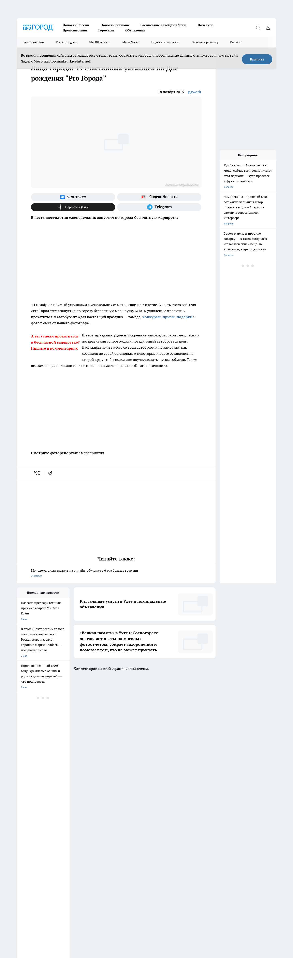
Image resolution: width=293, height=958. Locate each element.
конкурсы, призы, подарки (166, 317)
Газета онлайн (33, 42)
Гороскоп (106, 30)
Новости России (76, 25)
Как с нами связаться (29, 848)
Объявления (135, 30)
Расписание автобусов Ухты (163, 25)
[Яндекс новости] (159, 197)
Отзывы (72, 848)
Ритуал (235, 42)
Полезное (206, 25)
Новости (73, 853)
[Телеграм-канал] (159, 207)
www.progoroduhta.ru (48, 863)
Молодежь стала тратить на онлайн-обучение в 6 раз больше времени (116, 573)
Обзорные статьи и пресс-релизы (36, 837)
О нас (122, 848)
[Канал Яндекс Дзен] (73, 207)
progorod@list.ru (102, 881)
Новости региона (115, 25)
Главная (21, 853)
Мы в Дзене (131, 42)
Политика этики (77, 843)
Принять (257, 59)
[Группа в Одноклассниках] (204, 821)
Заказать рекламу (205, 42)
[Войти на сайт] (268, 28)
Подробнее (199, 936)
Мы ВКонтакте (100, 42)
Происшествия (75, 30)
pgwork (194, 91)
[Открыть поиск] (258, 28)
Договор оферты (77, 837)
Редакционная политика (133, 843)
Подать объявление (165, 42)
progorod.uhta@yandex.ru (32, 887)
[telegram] (51, 473)
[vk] (37, 473)
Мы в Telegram (66, 42)
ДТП (121, 837)
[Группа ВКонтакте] (73, 197)
